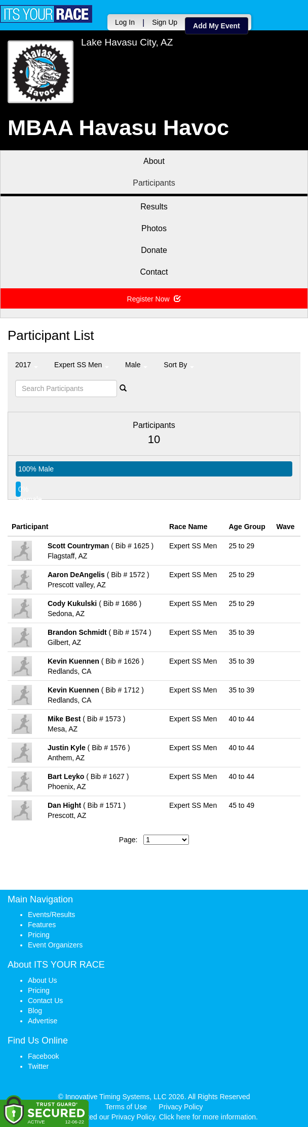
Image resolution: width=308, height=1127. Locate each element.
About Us (42, 980)
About (154, 161)
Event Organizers (55, 945)
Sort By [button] (179, 365)
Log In (125, 22)
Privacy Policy (181, 1107)
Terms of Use (126, 1107)
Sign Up (164, 22)
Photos (154, 228)
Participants (154, 183)
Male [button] (136, 365)
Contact (154, 272)
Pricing (39, 935)
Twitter (38, 1066)
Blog (35, 1011)
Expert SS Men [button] (81, 365)
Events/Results (51, 915)
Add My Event (216, 26)
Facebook (43, 1056)
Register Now (154, 299)
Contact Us (45, 1000)
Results (153, 206)
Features (42, 925)
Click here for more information (207, 1117)
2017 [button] (26, 365)
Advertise (42, 1021)
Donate (154, 250)
